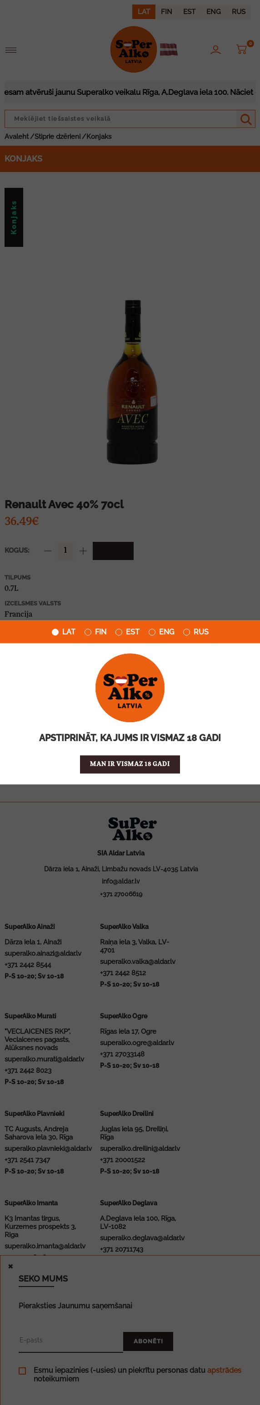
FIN (95, 632)
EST (127, 632)
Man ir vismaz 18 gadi (130, 764)
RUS (196, 632)
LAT (63, 632)
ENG (161, 632)
